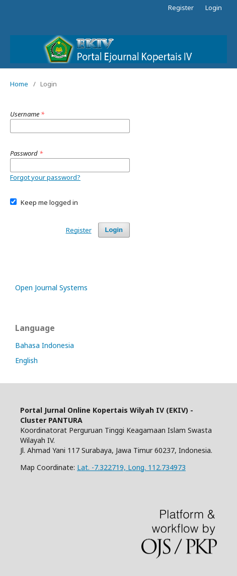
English (26, 360)
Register (181, 7)
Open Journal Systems (51, 287)
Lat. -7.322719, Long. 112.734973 (131, 467)
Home (19, 83)
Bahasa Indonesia (44, 345)
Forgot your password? (45, 177)
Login (213, 7)
